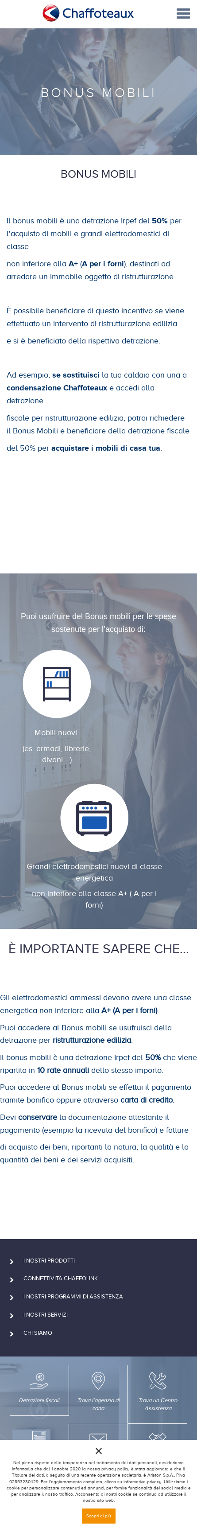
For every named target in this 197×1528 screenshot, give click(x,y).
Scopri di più (98, 1515)
